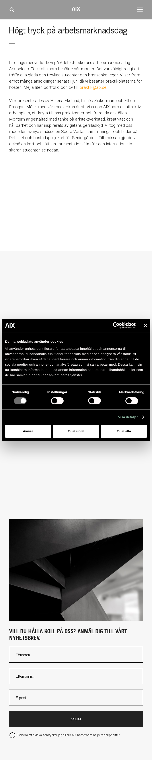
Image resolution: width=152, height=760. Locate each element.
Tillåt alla (124, 431)
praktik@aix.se (93, 87)
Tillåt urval (76, 431)
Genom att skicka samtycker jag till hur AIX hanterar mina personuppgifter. (68, 735)
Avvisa (28, 431)
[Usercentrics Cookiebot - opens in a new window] (116, 325)
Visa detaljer (128, 417)
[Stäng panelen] (145, 325)
